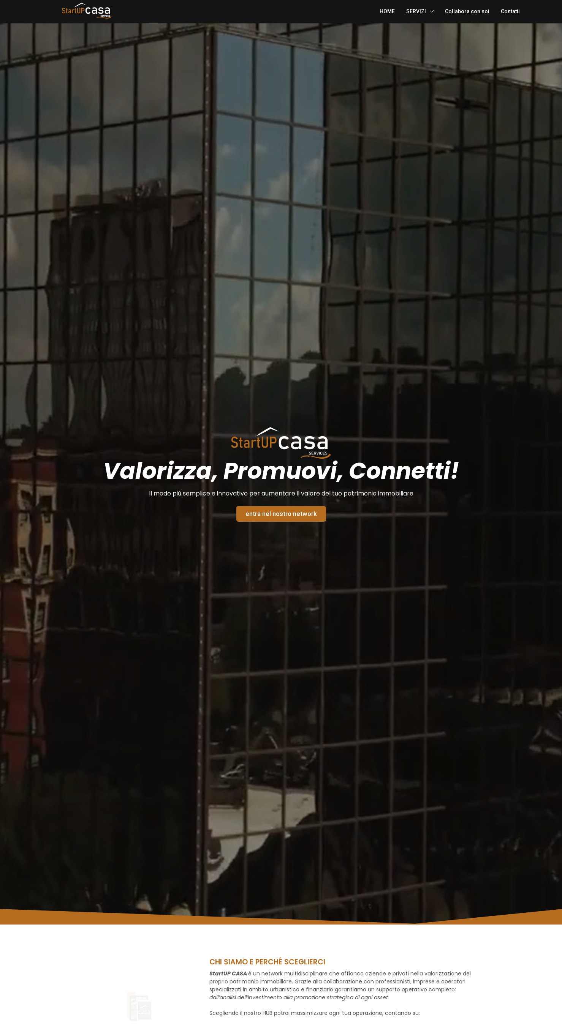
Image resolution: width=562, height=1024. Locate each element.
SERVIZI (416, 11)
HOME (387, 11)
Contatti (510, 11)
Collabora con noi (467, 11)
